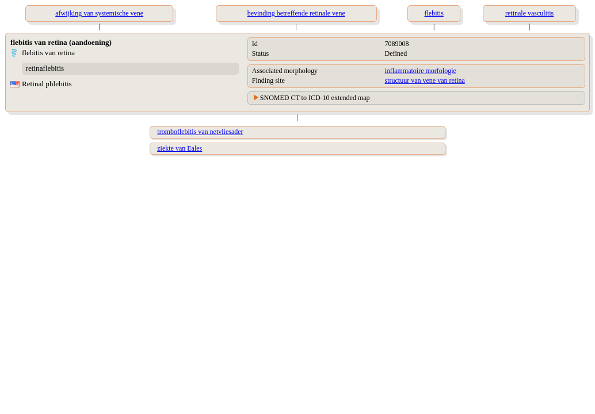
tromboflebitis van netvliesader (200, 132)
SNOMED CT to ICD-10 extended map (315, 98)
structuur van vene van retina (425, 80)
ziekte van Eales (179, 148)
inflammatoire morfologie (420, 71)
